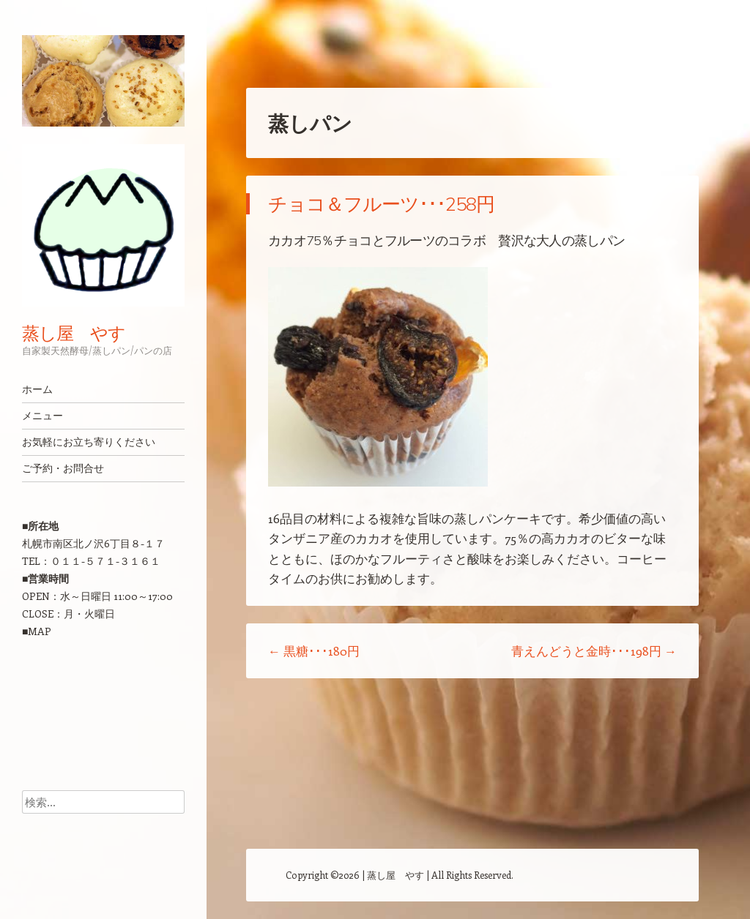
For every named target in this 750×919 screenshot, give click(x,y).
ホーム (37, 389)
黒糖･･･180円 (314, 650)
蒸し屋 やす (73, 333)
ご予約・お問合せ (63, 468)
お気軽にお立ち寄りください (88, 442)
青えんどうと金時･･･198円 (594, 650)
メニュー (42, 415)
